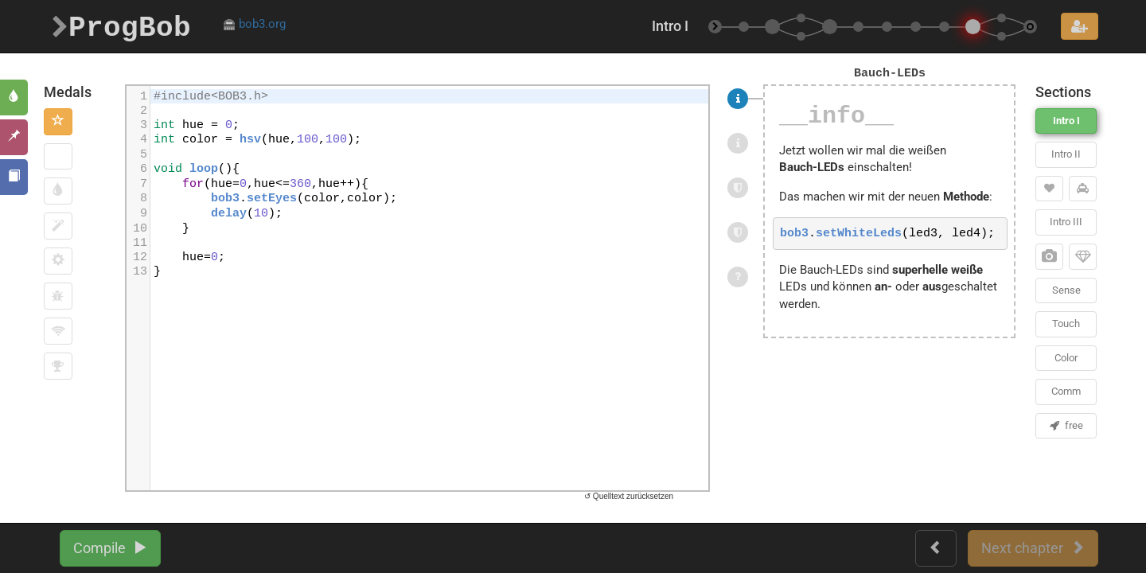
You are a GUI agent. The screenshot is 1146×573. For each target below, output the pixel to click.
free (1066, 425)
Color (1066, 358)
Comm (1066, 391)
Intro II (1066, 154)
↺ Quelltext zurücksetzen (628, 496)
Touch (1066, 323)
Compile (110, 548)
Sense (1066, 290)
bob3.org (254, 24)
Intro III (1066, 222)
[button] (58, 121)
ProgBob (121, 26)
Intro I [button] (1066, 121)
